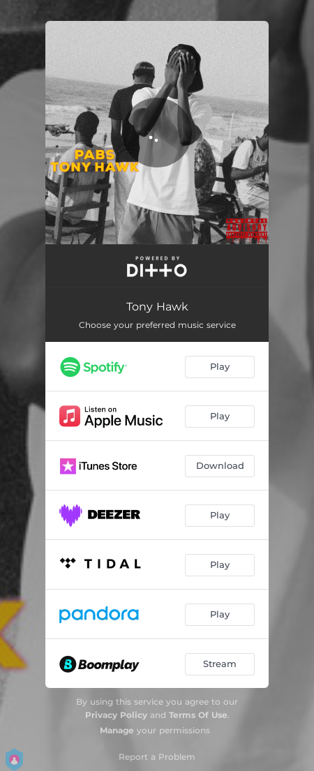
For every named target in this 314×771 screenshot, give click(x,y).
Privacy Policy (116, 715)
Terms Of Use (198, 715)
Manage (117, 730)
